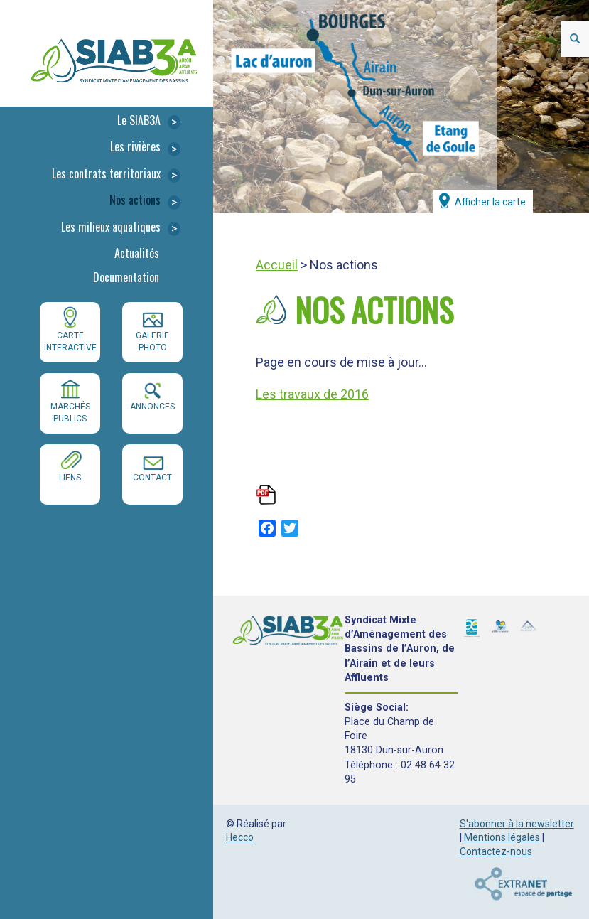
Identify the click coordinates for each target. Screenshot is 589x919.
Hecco (240, 837)
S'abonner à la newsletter (517, 823)
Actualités (136, 253)
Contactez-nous (496, 851)
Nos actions (144, 201)
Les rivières (145, 147)
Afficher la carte (490, 202)
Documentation (126, 277)
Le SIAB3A (148, 121)
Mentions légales (502, 837)
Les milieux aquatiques (120, 228)
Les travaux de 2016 (312, 394)
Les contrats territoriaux (116, 174)
